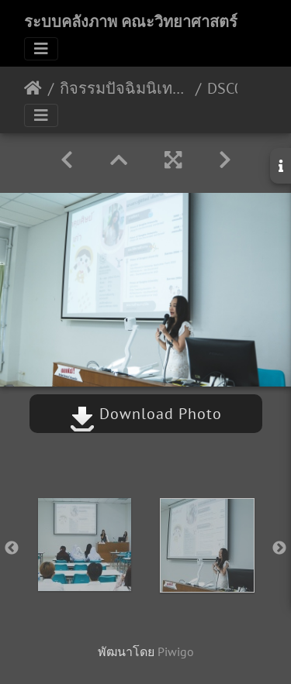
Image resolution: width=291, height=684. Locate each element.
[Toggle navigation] (41, 48)
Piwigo (176, 651)
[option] (84, 544)
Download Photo (146, 414)
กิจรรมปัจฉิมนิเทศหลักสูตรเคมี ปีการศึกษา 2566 (124, 88)
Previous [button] (11, 548)
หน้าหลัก (33, 88)
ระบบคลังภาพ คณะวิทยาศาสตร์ (130, 22)
